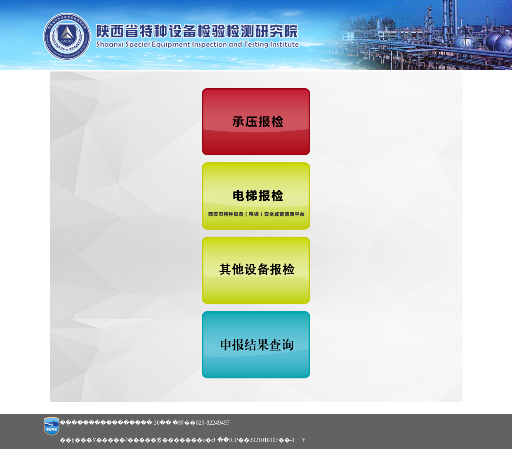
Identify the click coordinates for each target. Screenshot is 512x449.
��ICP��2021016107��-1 (256, 440)
